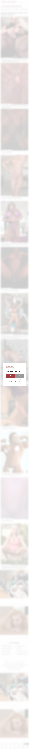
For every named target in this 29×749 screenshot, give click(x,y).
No (19, 376)
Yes (10, 376)
